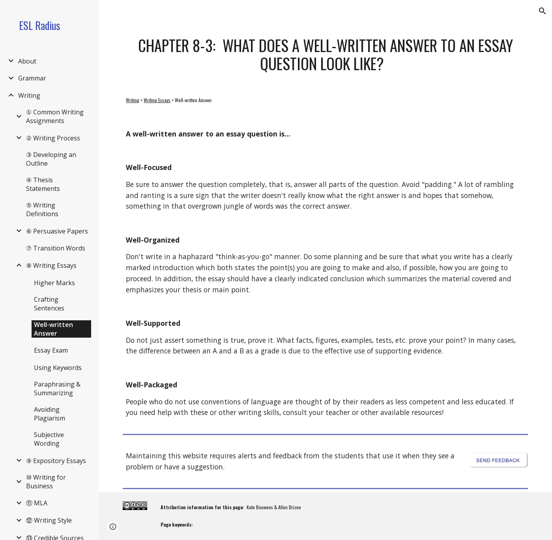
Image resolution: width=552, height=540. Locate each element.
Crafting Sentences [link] (49, 303)
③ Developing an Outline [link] (51, 159)
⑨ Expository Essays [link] (56, 460)
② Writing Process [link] (53, 138)
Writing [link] (29, 95)
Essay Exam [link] (51, 350)
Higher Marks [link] (54, 282)
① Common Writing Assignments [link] (55, 116)
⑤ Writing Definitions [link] (42, 209)
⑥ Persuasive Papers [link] (57, 231)
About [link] (27, 61)
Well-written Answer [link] (53, 329)
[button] (542, 11)
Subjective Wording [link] (49, 439)
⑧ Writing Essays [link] (51, 265)
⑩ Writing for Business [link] (46, 481)
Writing (132, 100)
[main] (325, 54)
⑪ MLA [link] (36, 503)
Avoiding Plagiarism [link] (49, 413)
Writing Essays (157, 100)
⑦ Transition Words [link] (55, 248)
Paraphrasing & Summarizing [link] (57, 388)
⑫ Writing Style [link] (49, 520)
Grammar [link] (32, 78)
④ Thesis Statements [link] (43, 184)
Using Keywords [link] (58, 367)
